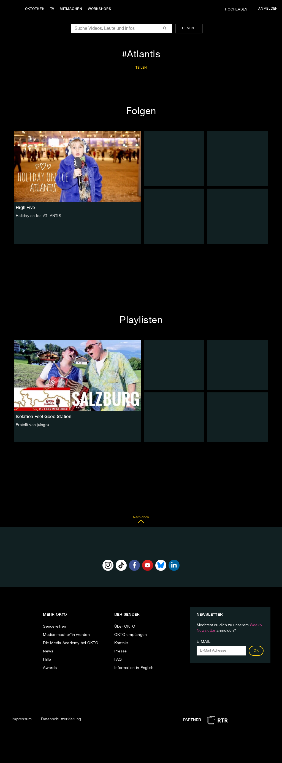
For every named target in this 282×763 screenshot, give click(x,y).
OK (256, 650)
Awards (50, 668)
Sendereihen (54, 626)
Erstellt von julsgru (32, 425)
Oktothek (36, 9)
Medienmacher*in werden (66, 635)
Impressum (22, 719)
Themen (190, 28)
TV (53, 9)
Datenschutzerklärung (61, 719)
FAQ (118, 660)
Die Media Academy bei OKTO (70, 643)
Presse (120, 651)
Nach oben (141, 521)
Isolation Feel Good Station (43, 416)
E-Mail (204, 642)
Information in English (134, 668)
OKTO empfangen (130, 635)
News (48, 651)
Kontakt (121, 643)
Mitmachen (72, 9)
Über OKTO (124, 626)
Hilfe (47, 660)
